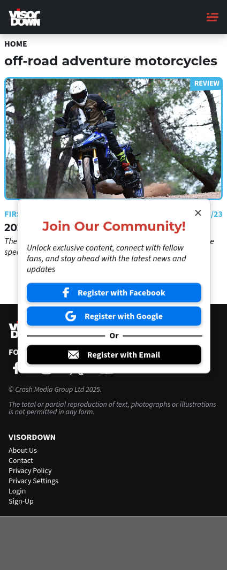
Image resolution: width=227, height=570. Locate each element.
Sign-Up (21, 501)
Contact (21, 461)
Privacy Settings (33, 481)
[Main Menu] (212, 17)
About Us (23, 450)
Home (15, 44)
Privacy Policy (30, 471)
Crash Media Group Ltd (49, 389)
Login (17, 491)
